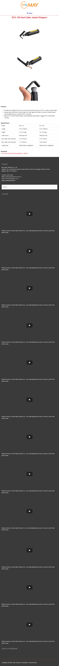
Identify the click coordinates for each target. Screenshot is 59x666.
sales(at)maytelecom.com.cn (13, 177)
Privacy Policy (33, 662)
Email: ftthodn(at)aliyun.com (10, 178)
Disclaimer (25, 662)
